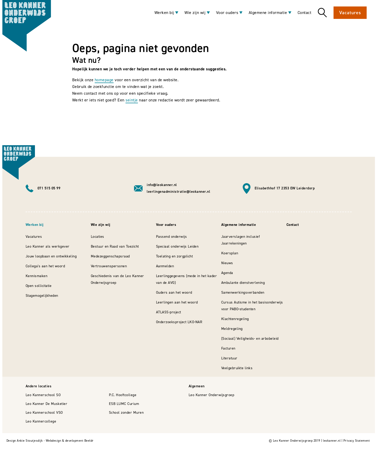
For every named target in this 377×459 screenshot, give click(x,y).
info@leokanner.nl (162, 184)
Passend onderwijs (171, 236)
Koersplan (229, 253)
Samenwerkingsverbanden (242, 292)
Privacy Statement (356, 441)
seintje (131, 100)
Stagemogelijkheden (42, 295)
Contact (305, 12)
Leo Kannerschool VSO (44, 412)
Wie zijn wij (194, 12)
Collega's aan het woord (45, 266)
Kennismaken (37, 275)
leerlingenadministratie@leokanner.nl (178, 191)
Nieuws (227, 263)
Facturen (228, 348)
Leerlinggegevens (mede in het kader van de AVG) (186, 279)
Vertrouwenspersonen (109, 266)
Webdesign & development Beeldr (70, 441)
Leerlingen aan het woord (177, 302)
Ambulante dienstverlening (243, 282)
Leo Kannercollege (41, 421)
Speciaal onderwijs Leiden (177, 246)
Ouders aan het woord (174, 292)
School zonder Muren (126, 412)
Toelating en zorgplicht (174, 256)
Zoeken (322, 13)
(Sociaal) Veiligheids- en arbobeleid (250, 338)
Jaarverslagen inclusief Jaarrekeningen (240, 240)
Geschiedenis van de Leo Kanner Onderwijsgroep (117, 279)
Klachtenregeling (235, 318)
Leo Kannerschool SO (43, 395)
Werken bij (164, 12)
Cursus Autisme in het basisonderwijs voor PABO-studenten (252, 306)
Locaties (97, 236)
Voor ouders (227, 12)
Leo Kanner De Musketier (47, 403)
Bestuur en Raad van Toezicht (115, 246)
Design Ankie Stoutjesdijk (24, 441)
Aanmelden (165, 266)
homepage (104, 80)
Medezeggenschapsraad (110, 256)
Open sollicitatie (39, 285)
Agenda (227, 272)
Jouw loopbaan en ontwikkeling (51, 256)
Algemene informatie (268, 12)
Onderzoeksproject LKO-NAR (179, 322)
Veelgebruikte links (237, 368)
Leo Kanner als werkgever (48, 246)
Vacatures (350, 13)
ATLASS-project (168, 312)
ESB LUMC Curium (124, 403)
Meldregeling (232, 328)
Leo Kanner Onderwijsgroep (211, 395)
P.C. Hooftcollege (123, 395)
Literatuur (229, 358)
